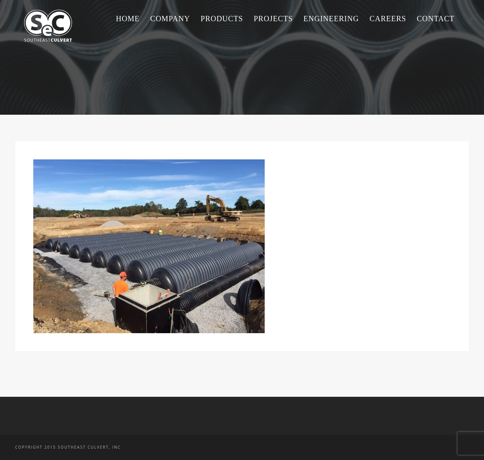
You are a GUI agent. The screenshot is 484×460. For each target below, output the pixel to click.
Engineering (331, 18)
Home (128, 18)
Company (170, 18)
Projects (273, 18)
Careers (387, 18)
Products (222, 18)
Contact (436, 18)
